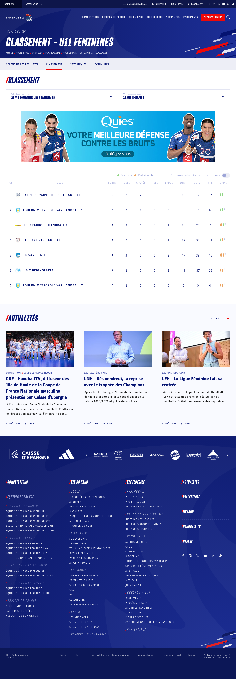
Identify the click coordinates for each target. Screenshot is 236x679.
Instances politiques (139, 519)
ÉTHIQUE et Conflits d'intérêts (146, 561)
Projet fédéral (135, 501)
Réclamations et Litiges (141, 575)
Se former (79, 570)
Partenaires (136, 629)
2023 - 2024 (37, 53)
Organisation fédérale (145, 514)
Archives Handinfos (139, 607)
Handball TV (192, 527)
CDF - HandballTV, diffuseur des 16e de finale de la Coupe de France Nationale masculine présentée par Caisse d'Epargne (37, 388)
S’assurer (76, 511)
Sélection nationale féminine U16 (29, 558)
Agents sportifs (136, 542)
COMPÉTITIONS (134, 551)
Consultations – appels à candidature (151, 622)
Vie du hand (136, 17)
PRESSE (188, 542)
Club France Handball (21, 606)
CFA (71, 590)
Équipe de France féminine (24, 543)
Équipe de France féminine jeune (28, 593)
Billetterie (191, 497)
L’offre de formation (84, 575)
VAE (71, 594)
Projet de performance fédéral (91, 516)
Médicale (131, 580)
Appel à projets (79, 562)
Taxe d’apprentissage (83, 604)
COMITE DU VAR (70, 53)
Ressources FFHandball (89, 634)
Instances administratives (143, 524)
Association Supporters (22, 615)
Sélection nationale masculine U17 (30, 525)
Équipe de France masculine (25, 511)
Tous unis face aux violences (89, 548)
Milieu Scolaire (80, 521)
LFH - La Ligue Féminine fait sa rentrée (192, 382)
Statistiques (78, 64)
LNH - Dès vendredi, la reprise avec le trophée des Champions (114, 382)
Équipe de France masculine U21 (28, 516)
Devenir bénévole (81, 553)
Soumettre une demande (86, 627)
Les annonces (78, 617)
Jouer (75, 491)
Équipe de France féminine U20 (27, 548)
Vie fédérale (155, 17)
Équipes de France (114, 17)
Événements (190, 17)
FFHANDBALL (136, 491)
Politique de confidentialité (217, 655)
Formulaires (134, 612)
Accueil (9, 53)
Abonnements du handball (144, 506)
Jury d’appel (133, 585)
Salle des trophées (19, 611)
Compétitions (90, 17)
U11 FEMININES (86, 53)
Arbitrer (75, 501)
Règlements (133, 598)
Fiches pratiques (136, 617)
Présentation (134, 497)
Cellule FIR (77, 599)
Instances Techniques (140, 529)
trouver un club (213, 17)
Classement (54, 64)
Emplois (77, 612)
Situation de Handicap (84, 585)
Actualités (173, 17)
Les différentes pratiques (87, 497)
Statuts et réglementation (143, 566)
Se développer (79, 538)
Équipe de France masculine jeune (29, 575)
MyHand (188, 512)
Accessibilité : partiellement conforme (111, 655)
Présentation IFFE (81, 580)
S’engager (79, 533)
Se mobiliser (77, 543)
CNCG (128, 546)
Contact (64, 655)
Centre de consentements (217, 657)
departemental (52, 53)
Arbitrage (132, 570)
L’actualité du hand (95, 372)
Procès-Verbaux (136, 603)
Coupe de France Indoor (38, 372)
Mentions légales (146, 655)
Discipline (132, 556)
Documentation (139, 592)
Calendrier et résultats (22, 64)
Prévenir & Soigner (82, 506)
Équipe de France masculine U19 (28, 521)
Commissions (137, 536)
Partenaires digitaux (83, 558)
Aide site (80, 655)
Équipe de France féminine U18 (26, 553)
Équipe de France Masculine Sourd (30, 530)
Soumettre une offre (84, 622)
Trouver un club (81, 525)
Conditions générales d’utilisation (179, 655)
